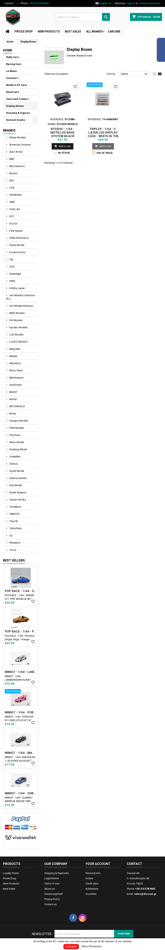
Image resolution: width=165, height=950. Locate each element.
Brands (9, 130)
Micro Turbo (16, 370)
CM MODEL (15, 194)
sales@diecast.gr (145, 893)
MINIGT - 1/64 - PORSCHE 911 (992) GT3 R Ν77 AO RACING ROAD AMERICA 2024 (21, 712)
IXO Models (16, 320)
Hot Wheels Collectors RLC (20, 297)
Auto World (15, 151)
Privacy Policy (52, 899)
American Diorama (20, 144)
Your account (97, 864)
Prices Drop (24, 31)
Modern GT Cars (16, 85)
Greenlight (15, 273)
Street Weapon (17, 492)
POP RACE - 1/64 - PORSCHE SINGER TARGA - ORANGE (21, 631)
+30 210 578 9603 (39, 3)
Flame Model (16, 245)
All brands (94, 31)
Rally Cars (12, 57)
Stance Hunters (18, 478)
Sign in (130, 3)
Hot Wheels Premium (21, 305)
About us (49, 888)
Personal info (93, 873)
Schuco (13, 463)
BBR (11, 158)
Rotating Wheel (18, 449)
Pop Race (14, 435)
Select (134, 74)
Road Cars (12, 91)
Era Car (13, 223)
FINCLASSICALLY (19, 237)
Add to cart (62, 146)
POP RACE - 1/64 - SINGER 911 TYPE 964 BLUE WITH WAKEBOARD (21, 591)
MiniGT (13, 391)
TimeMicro (15, 506)
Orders (89, 878)
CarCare (114, 31)
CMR (12, 202)
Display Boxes (15, 105)
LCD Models (16, 334)
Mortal (13, 399)
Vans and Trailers (17, 98)
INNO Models (17, 313)
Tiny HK (13, 521)
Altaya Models (17, 137)
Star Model (15, 485)
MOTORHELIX (17, 406)
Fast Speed (15, 230)
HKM (12, 280)
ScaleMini (14, 456)
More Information (92, 946)
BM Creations (17, 166)
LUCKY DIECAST (18, 341)
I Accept (71, 946)
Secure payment (53, 893)
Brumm (13, 173)
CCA (11, 187)
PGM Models (16, 427)
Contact (9, 3)
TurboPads (15, 528)
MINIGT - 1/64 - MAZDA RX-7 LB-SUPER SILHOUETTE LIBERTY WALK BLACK (21, 753)
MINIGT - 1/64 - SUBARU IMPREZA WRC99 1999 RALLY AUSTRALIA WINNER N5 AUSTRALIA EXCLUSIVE (21, 793)
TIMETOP (14, 513)
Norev (12, 413)
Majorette (14, 348)
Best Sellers (14, 560)
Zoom (12, 549)
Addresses (91, 888)
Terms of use (51, 883)
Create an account (149, 3)
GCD (12, 266)
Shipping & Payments (56, 873)
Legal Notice (51, 878)
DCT (11, 216)
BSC (11, 180)
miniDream (15, 384)
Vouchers (90, 893)
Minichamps (16, 377)
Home (7, 50)
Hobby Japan (17, 288)
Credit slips (91, 883)
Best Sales (73, 31)
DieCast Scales (15, 119)
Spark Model (16, 470)
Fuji (11, 259)
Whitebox (14, 542)
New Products (49, 31)
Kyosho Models (18, 327)
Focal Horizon (17, 252)
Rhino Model (16, 442)
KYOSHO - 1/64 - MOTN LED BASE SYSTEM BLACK (62, 132)
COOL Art (14, 209)
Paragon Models (18, 420)
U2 (11, 535)
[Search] (82, 17)
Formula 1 (12, 78)
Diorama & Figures (18, 112)
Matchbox (15, 363)
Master (13, 356)
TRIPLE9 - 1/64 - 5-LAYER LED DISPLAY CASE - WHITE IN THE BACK (103, 134)
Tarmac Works (17, 499)
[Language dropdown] (103, 3)
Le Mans (11, 71)
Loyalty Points (11, 873)
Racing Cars (13, 64)
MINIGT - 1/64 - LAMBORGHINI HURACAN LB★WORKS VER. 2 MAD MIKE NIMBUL (21, 672)
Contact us (50, 904)
